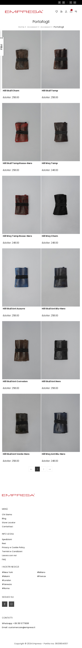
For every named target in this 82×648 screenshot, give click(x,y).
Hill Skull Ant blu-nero (53, 308)
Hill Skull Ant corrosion (15, 381)
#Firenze (41, 576)
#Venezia (7, 584)
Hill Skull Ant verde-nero (16, 454)
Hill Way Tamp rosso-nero (17, 236)
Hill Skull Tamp (50, 90)
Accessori (33, 26)
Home (22, 26)
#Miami (6, 576)
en (75, 2)
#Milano (41, 572)
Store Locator (8, 522)
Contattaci (7, 526)
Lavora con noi (9, 555)
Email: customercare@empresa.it (18, 627)
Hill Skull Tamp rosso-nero (17, 163)
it (70, 2)
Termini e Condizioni (12, 551)
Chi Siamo (7, 514)
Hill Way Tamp (50, 163)
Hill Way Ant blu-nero (53, 454)
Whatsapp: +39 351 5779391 (15, 623)
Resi (4, 543)
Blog (4, 518)
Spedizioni (7, 539)
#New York (7, 572)
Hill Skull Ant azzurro (14, 308)
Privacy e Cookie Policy (13, 547)
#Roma (6, 588)
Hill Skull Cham (11, 90)
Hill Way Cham (50, 236)
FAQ (4, 559)
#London (6, 580)
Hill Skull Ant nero (51, 381)
